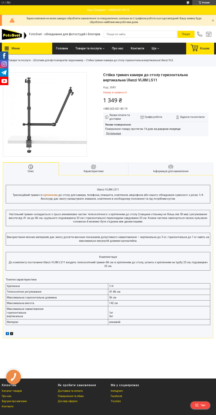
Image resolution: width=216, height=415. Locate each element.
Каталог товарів (12, 390)
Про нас (117, 48)
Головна (62, 48)
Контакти (137, 48)
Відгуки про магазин (14, 401)
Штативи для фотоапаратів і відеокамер (58, 60)
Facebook (116, 396)
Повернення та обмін (71, 396)
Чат (200, 405)
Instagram (117, 390)
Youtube (116, 401)
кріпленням (50, 195)
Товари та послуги (88, 48)
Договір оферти (67, 401)
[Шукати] (186, 34)
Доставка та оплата (70, 390)
